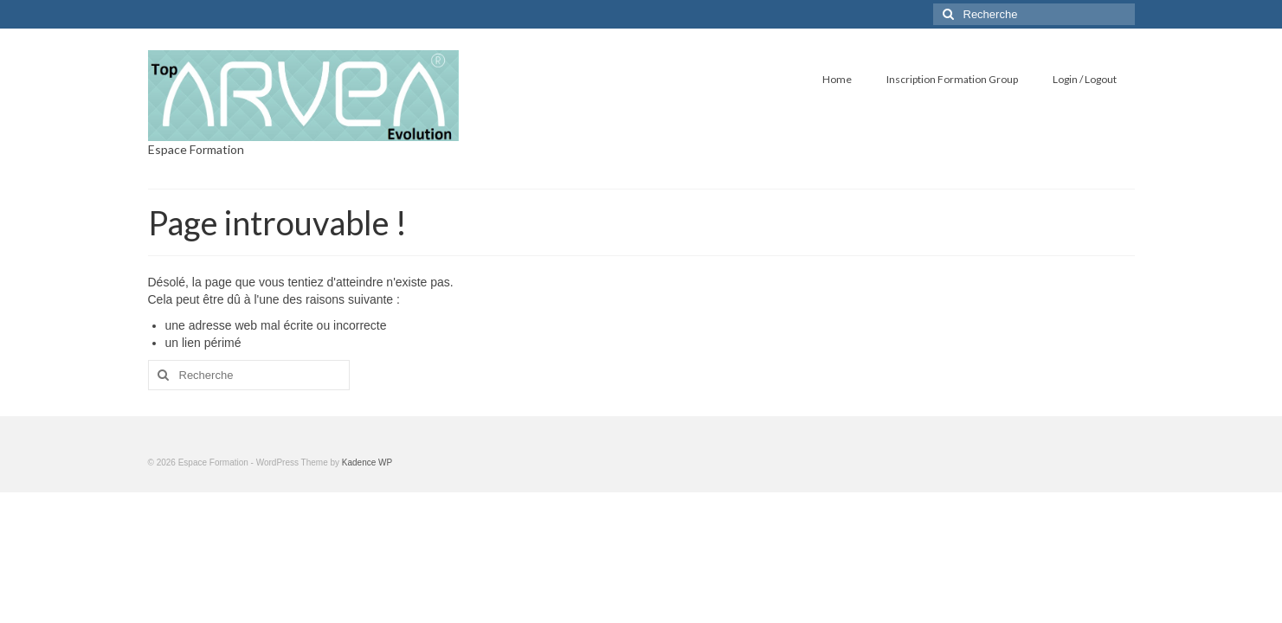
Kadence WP (367, 462)
